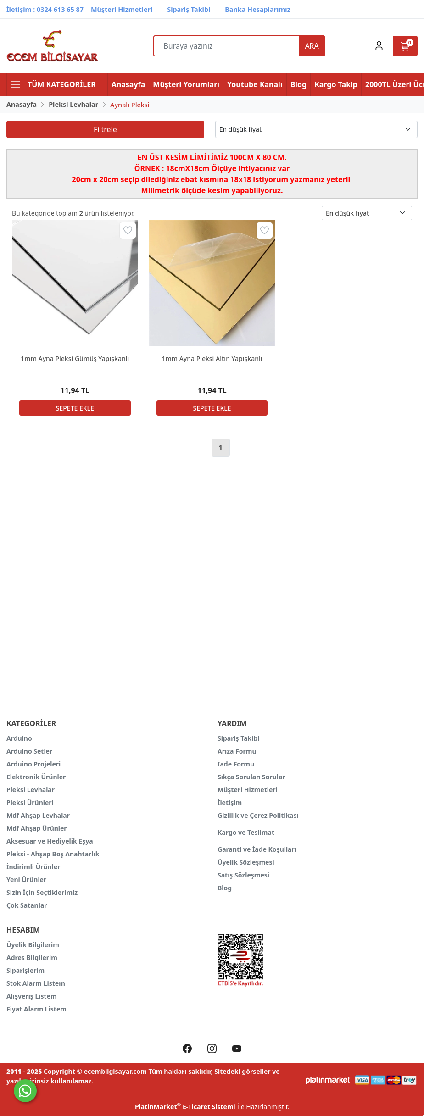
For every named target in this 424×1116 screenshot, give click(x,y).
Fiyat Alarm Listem (36, 1009)
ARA (311, 46)
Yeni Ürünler (26, 879)
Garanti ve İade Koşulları (257, 849)
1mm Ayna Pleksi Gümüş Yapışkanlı (75, 358)
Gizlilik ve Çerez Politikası (258, 815)
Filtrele (105, 129)
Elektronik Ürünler (36, 776)
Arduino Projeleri (33, 764)
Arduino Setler (29, 751)
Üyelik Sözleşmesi (246, 862)
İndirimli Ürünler (33, 866)
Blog (225, 887)
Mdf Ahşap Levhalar (38, 815)
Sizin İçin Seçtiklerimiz (42, 892)
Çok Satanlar (26, 905)
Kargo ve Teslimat (246, 832)
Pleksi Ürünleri (30, 802)
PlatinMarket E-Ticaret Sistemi (185, 1106)
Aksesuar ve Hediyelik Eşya (49, 841)
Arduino (19, 738)
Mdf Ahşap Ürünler (36, 828)
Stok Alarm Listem (35, 983)
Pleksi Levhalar (30, 789)
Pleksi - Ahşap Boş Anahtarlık (52, 853)
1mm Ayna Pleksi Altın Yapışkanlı (212, 358)
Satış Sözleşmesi (243, 875)
